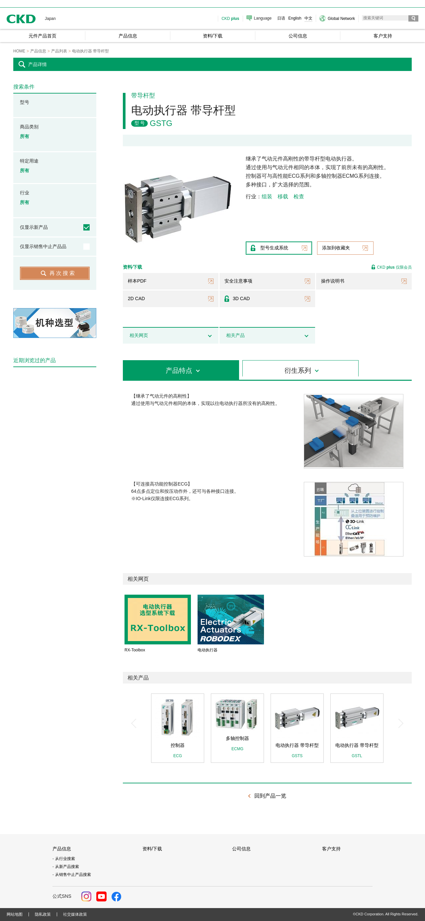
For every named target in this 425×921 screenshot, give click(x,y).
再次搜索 (62, 273)
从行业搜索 (65, 858)
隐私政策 (43, 914)
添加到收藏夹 (336, 247)
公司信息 (241, 848)
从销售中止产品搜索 (73, 874)
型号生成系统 (274, 247)
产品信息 (61, 848)
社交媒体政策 (75, 914)
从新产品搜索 (67, 866)
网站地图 (15, 914)
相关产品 (235, 335)
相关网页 (138, 335)
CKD (21, 18)
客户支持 (331, 848)
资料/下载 (152, 848)
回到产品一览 (270, 796)
